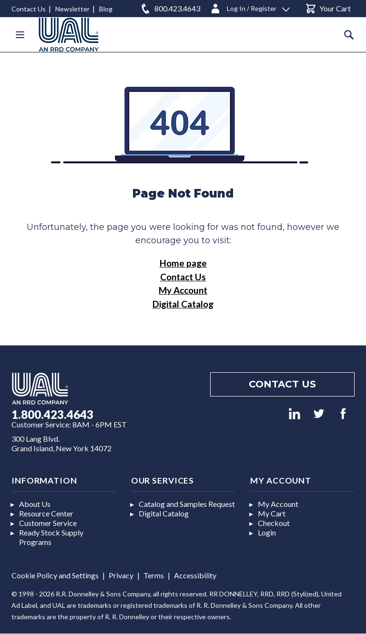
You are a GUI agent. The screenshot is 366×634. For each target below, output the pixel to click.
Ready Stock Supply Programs (51, 537)
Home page (183, 263)
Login (267, 532)
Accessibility (195, 575)
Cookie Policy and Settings (55, 575)
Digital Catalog (183, 303)
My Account (183, 290)
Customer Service (48, 522)
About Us (35, 503)
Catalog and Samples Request (187, 503)
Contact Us (28, 9)
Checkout (274, 522)
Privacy (121, 575)
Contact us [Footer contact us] (282, 384)
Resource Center (46, 513)
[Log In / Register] (250, 7)
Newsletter (72, 9)
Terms (153, 575)
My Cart (271, 513)
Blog (105, 9)
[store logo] (68, 34)
